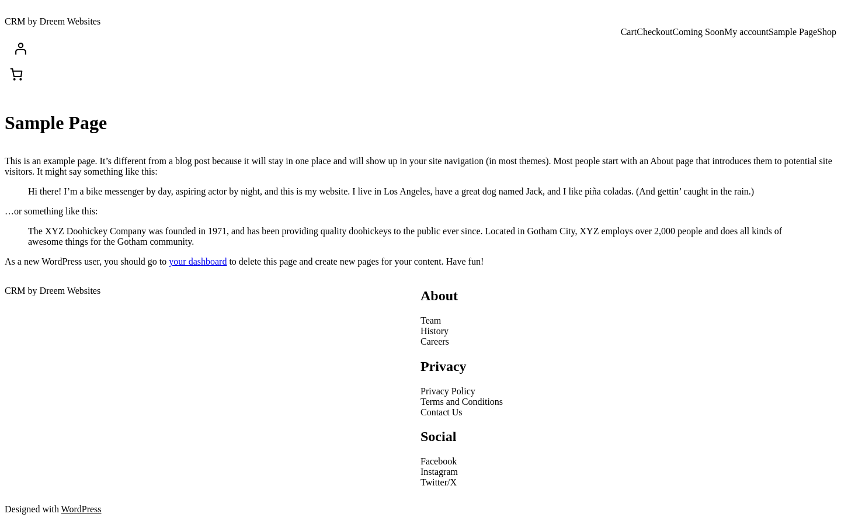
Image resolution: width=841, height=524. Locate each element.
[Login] (422, 48)
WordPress (81, 509)
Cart (629, 32)
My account (746, 32)
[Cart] (16, 74)
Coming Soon (698, 32)
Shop (826, 32)
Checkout (654, 32)
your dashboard (198, 261)
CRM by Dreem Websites (52, 21)
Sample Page (793, 32)
